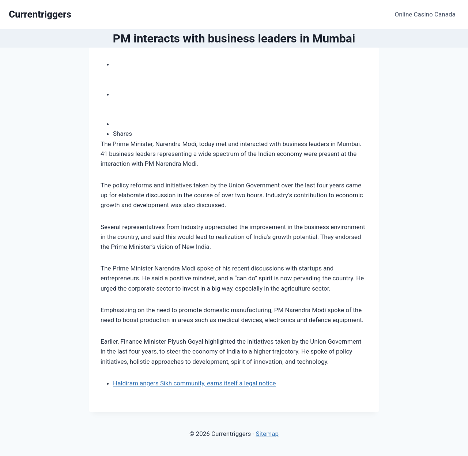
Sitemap (267, 433)
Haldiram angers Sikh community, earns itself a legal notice (194, 383)
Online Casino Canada (425, 14)
